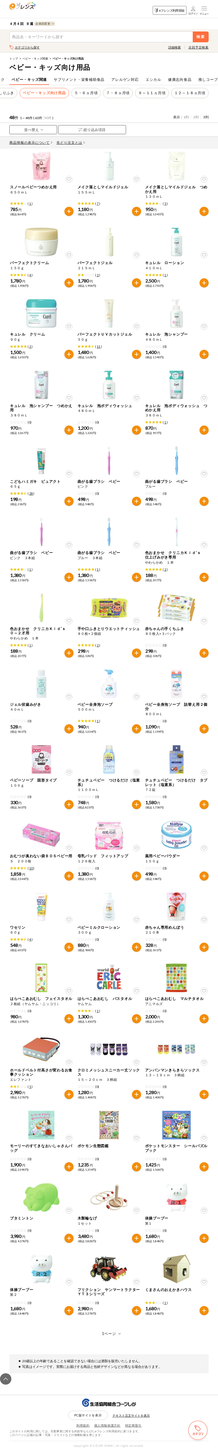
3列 (206, 117)
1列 (186, 117)
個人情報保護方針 (107, 1425)
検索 (200, 37)
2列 (196, 117)
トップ (13, 58)
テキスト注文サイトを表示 (131, 1415)
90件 (48, 118)
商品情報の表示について (31, 142)
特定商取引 (133, 1425)
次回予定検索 (198, 47)
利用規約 (83, 1425)
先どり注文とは (70, 142)
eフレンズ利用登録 (169, 10)
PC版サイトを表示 (88, 1415)
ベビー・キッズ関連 (35, 58)
